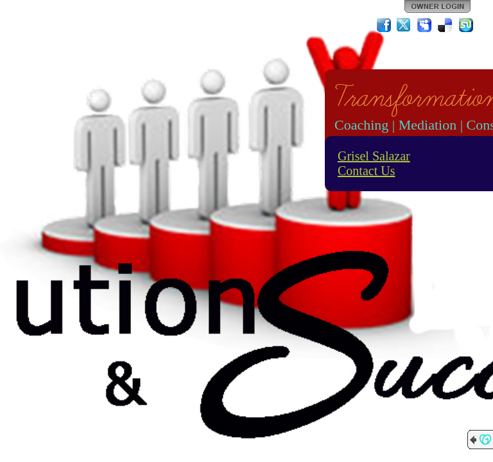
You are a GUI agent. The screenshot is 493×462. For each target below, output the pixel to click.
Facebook (384, 25)
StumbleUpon (466, 25)
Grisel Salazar (374, 156)
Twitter (404, 25)
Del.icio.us (445, 25)
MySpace (425, 25)
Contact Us (366, 171)
